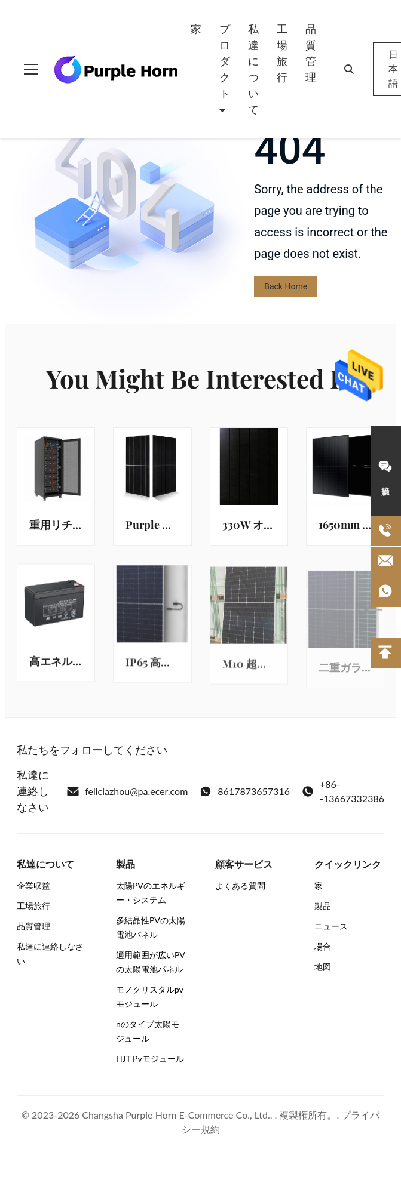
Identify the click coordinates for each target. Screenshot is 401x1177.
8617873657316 (245, 791)
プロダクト (224, 61)
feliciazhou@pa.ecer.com (127, 791)
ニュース (331, 926)
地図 (322, 967)
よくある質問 (240, 885)
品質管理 (310, 53)
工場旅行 (282, 53)
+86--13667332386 (343, 791)
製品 (322, 906)
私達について (253, 69)
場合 (322, 946)
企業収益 (33, 885)
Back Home (285, 286)
